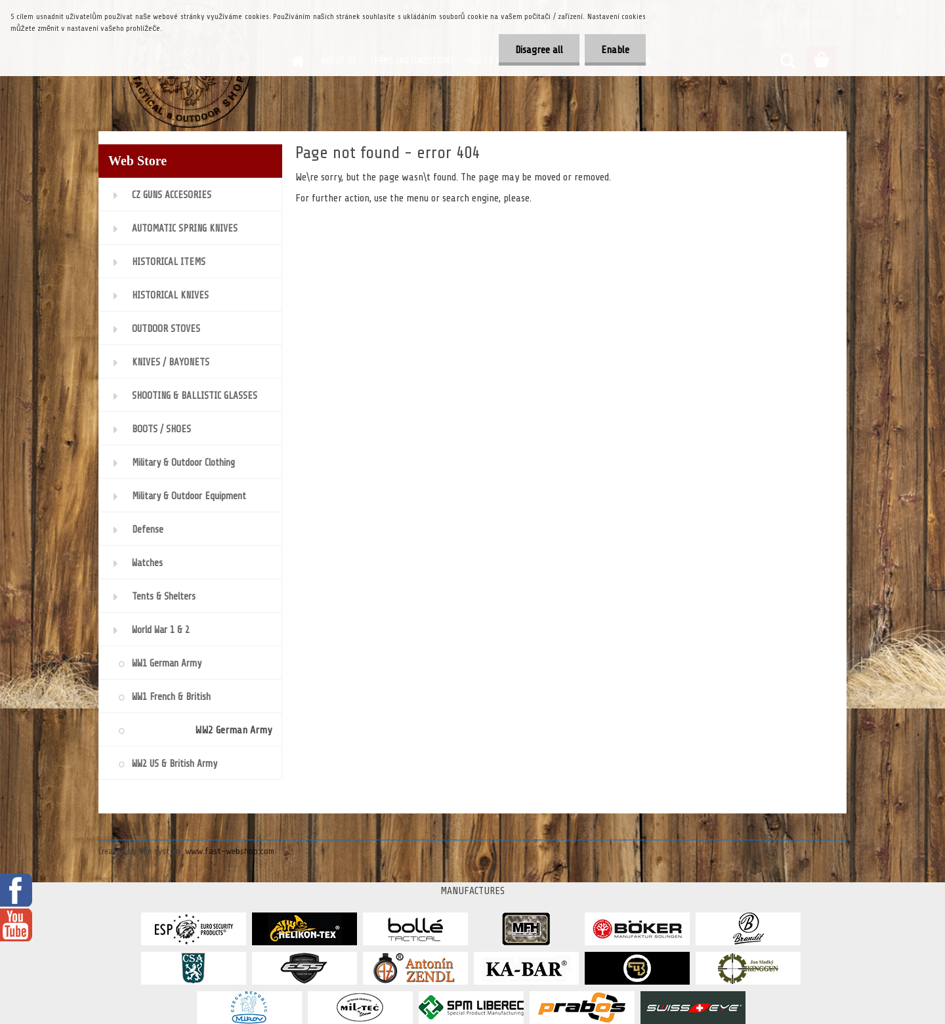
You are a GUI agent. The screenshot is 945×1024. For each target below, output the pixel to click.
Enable (615, 50)
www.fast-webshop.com (229, 851)
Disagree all (539, 50)
